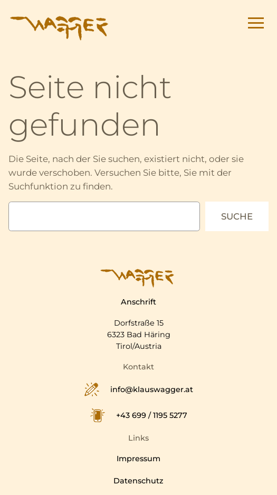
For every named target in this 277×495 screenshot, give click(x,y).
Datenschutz (138, 481)
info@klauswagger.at (151, 390)
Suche (237, 216)
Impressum (138, 459)
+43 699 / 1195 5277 (151, 416)
